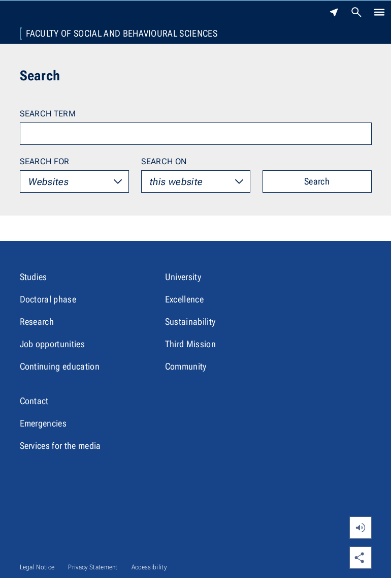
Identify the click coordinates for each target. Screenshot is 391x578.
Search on (164, 161)
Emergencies (43, 423)
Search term (48, 113)
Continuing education (60, 366)
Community (186, 366)
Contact (34, 401)
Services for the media (60, 445)
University (183, 276)
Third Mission (190, 344)
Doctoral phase (48, 299)
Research (37, 321)
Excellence (184, 299)
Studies (33, 276)
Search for (45, 161)
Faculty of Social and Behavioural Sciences (121, 33)
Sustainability (190, 321)
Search (317, 181)
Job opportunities (52, 344)
